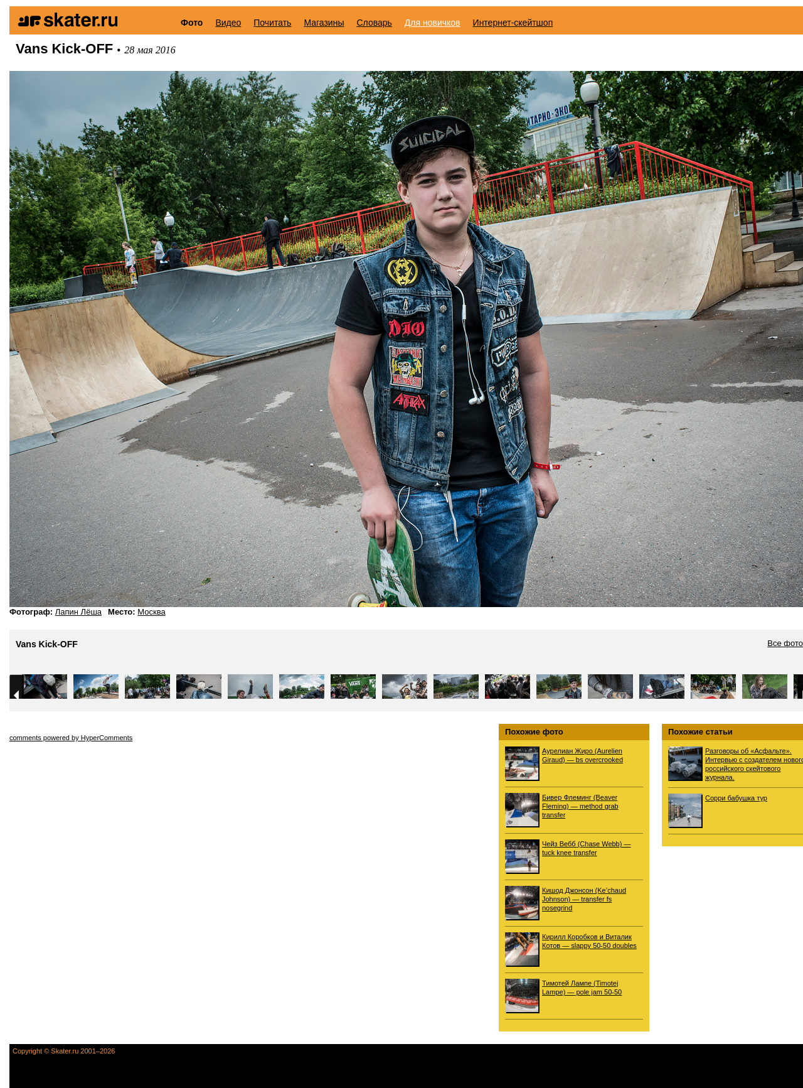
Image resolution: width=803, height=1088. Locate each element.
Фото (192, 23)
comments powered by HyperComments (70, 737)
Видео (228, 23)
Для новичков (432, 23)
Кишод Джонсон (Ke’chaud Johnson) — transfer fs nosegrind (584, 899)
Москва (151, 612)
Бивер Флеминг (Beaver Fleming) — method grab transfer (580, 806)
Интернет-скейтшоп (513, 23)
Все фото (785, 643)
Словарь (373, 23)
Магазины (324, 23)
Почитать (272, 23)
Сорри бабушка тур (736, 798)
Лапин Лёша (78, 612)
